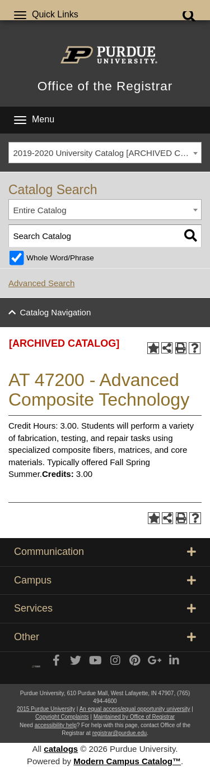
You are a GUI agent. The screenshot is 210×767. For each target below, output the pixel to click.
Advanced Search (41, 283)
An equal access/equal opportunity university (135, 709)
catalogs (61, 749)
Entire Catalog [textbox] (40, 210)
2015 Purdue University (46, 709)
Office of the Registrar (105, 86)
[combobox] (105, 152)
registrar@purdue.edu (119, 733)
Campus (105, 580)
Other (105, 636)
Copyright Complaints (62, 717)
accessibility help (56, 725)
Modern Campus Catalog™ (127, 761)
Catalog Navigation (55, 312)
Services (105, 608)
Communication (105, 551)
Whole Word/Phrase (60, 258)
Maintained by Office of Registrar (134, 717)
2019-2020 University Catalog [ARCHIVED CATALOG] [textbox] (107, 153)
